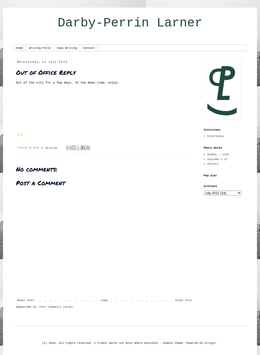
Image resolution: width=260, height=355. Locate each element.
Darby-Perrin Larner (130, 23)
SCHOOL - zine (218, 154)
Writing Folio (40, 48)
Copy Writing (67, 48)
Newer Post (25, 300)
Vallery (213, 163)
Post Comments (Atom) (56, 306)
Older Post (183, 300)
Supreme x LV (217, 159)
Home (19, 48)
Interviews (215, 136)
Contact (89, 48)
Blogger (210, 343)
